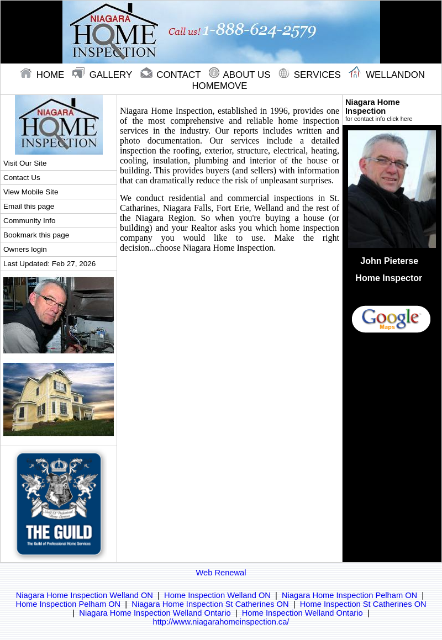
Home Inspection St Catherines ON (363, 604)
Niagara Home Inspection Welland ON (84, 595)
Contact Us (21, 177)
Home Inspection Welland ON (217, 595)
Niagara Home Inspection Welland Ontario (154, 613)
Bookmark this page (36, 235)
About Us (241, 75)
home (43, 75)
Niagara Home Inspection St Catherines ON (209, 604)
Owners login (25, 249)
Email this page (28, 206)
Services (310, 75)
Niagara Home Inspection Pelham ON (349, 595)
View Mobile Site (30, 192)
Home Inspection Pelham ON (67, 604)
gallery (103, 75)
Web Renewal (221, 572)
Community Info (29, 220)
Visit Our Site (24, 163)
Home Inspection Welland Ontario (302, 613)
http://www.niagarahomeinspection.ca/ (221, 621)
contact (171, 75)
